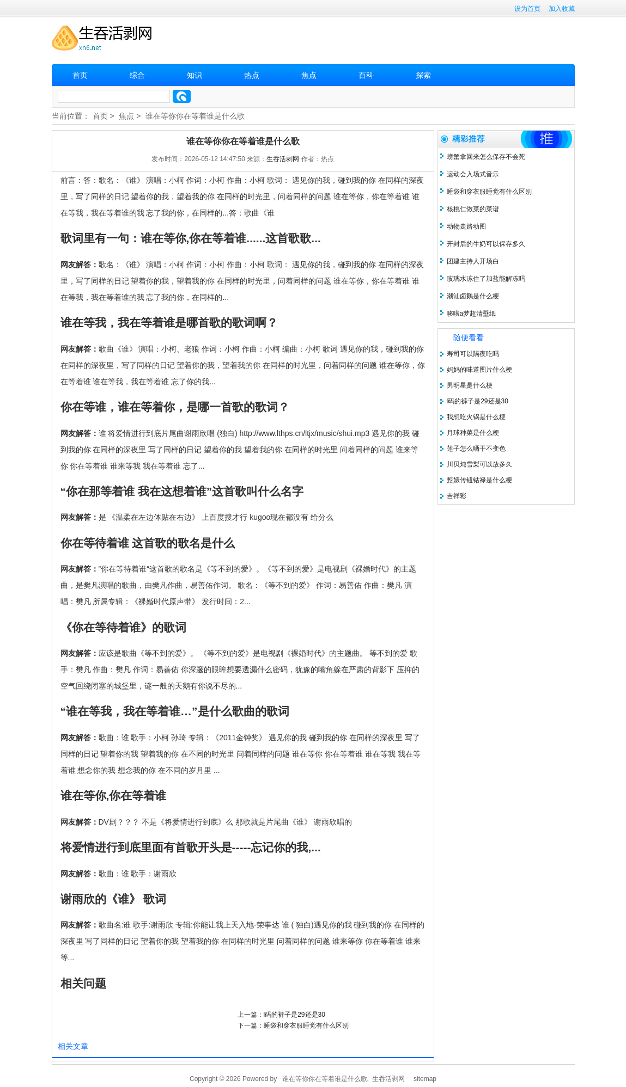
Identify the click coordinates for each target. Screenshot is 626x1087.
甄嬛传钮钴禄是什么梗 (479, 480)
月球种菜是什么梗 (473, 433)
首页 (80, 75)
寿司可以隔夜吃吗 (473, 354)
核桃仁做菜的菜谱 (473, 209)
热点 (251, 75)
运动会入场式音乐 (473, 174)
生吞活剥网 (282, 159)
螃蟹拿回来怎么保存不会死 (486, 157)
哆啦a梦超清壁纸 (471, 313)
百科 (366, 75)
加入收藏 (562, 9)
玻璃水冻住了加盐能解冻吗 (486, 279)
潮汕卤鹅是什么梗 (473, 296)
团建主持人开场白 (473, 261)
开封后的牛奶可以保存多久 (486, 244)
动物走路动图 (466, 226)
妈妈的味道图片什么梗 (479, 369)
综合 (137, 75)
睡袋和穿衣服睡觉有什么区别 (306, 1025)
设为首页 (527, 9)
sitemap (425, 1079)
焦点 (309, 75)
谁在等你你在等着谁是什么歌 (195, 116)
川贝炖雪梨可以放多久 (479, 464)
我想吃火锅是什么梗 (476, 417)
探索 (423, 75)
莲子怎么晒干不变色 (476, 448)
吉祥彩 (456, 496)
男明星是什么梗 (470, 385)
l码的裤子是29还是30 (294, 1014)
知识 (194, 75)
